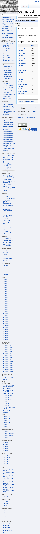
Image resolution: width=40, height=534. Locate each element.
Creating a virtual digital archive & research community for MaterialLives (8, 177)
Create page (6, 57)
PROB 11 (5, 505)
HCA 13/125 (6, 419)
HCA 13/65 (6, 317)
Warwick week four (8, 137)
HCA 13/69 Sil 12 (8, 365)
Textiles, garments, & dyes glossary (9, 182)
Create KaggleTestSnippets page (8, 61)
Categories (22, 101)
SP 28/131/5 (6, 527)
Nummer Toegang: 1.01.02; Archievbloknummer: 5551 (8, 484)
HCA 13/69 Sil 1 (7, 347)
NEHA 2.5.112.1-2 (8, 399)
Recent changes (7, 530)
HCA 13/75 (6, 337)
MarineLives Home (7, 17)
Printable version (7, 73)
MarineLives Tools (8, 240)
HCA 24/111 (6, 457)
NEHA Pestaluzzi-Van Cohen (9, 408)
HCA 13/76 (6, 339)
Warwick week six (8, 141)
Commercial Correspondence (7, 244)
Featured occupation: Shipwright (8, 27)
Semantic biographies (8, 19)
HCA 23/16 (6, 444)
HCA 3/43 (5, 265)
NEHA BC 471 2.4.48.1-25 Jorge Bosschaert (8, 390)
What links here (7, 67)
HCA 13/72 (6, 331)
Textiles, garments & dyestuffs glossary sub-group (8, 164)
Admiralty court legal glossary (8, 195)
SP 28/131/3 (6, 523)
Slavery (5, 226)
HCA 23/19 (6, 450)
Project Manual (7, 238)
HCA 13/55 (6, 297)
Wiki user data (7, 98)
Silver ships (6, 224)
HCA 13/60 (6, 307)
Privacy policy (21, 117)
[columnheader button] (24, 45)
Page (18, 6)
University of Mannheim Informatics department (9, 111)
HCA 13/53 (6, 293)
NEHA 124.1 (6, 403)
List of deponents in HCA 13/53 (8, 128)
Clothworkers (5, 35)
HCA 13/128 (6, 425)
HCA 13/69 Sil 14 (8, 369)
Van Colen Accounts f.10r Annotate (23, 70)
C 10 (4, 514)
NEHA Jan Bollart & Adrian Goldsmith (8, 386)
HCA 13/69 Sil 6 (7, 353)
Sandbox (5, 150)
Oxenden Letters (7, 242)
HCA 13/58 (6, 303)
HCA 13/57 (6, 301)
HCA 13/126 (6, 421)
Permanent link (7, 74)
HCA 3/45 (5, 269)
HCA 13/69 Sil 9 (7, 359)
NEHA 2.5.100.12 (8, 393)
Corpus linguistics (8, 85)
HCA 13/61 (6, 309)
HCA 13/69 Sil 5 (7, 351)
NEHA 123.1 (6, 401)
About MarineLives (30, 117)
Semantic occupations (8, 21)
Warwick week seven (9, 143)
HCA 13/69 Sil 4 (7, 349)
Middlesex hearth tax (9, 230)
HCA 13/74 (6, 335)
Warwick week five (8, 139)
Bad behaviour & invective (7, 216)
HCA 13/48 (6, 284)
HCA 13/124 (6, 417)
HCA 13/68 (6, 323)
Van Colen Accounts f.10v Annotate (23, 77)
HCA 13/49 (6, 285)
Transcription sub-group (8, 160)
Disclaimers (21, 121)
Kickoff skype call (8, 157)
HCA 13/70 (6, 327)
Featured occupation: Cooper (8, 24)
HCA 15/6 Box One (8, 433)
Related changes (7, 69)
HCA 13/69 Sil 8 (7, 357)
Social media (6, 96)
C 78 (4, 518)
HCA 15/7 (5, 437)
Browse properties (8, 78)
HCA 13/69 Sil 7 (7, 355)
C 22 (4, 516)
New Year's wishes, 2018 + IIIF (8, 91)
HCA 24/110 (6, 455)
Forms (5, 254)
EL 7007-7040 (7, 48)
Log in (37, 1)
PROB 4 (5, 501)
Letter (28, 101)
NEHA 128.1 (6, 405)
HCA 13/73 (6, 333)
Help (4, 532)
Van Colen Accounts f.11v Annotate (23, 91)
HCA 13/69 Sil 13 (8, 367)
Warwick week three (8, 135)
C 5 (4, 510)
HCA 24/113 (6, 461)
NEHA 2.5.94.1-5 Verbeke (7, 411)
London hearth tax (8, 228)
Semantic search (7, 258)
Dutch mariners (7, 218)
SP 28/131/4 (6, 525)
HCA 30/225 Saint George (8, 378)
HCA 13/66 (6, 319)
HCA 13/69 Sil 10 (8, 361)
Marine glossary (7, 203)
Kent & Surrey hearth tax (9, 232)
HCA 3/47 (5, 273)
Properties (6, 256)
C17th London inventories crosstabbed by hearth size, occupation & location (9, 187)
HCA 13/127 (6, 423)
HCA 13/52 (6, 292)
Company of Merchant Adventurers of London (8, 32)
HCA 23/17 (6, 446)
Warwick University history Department (8, 107)
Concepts (5, 252)
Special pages (7, 70)
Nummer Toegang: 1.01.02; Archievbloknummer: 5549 (8, 471)
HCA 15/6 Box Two (8, 435)
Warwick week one (8, 131)
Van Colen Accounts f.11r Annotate (23, 84)
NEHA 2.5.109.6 (7, 395)
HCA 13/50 (6, 288)
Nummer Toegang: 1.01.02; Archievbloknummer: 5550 (8, 477)
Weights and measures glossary (8, 209)
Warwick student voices (7, 146)
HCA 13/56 (6, 299)
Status (33, 46)
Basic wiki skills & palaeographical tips (8, 125)
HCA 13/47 (6, 282)
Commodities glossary (9, 198)
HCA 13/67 (6, 321)
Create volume (7, 55)
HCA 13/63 (6, 313)
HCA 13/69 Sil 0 (7, 345)
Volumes (33, 101)
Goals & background (8, 155)
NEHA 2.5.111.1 (7, 397)
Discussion (25, 6)
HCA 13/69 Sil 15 (8, 371)
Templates (6, 260)
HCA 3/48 (5, 275)
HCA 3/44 (5, 267)
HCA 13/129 (6, 427)
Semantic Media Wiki (9, 94)
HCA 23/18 (6, 448)
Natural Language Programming (8, 88)
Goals (4, 120)
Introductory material (8, 122)
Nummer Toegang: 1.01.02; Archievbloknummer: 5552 (8, 490)
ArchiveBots (6, 83)
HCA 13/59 (6, 305)
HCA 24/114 (6, 463)
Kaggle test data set (7, 37)
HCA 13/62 (6, 311)
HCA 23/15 (6, 442)
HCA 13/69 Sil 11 (8, 363)
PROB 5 (5, 503)
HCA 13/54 (6, 295)
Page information (8, 76)
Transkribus (6, 114)
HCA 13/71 (6, 329)
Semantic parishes (7, 30)
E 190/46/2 (6, 496)
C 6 (4, 512)
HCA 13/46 (6, 280)
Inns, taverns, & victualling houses (8, 221)
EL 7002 (5, 50)
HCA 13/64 (6, 315)
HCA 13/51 (6, 289)
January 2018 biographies (7, 168)
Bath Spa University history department (8, 103)
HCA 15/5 (5, 431)
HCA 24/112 (6, 459)
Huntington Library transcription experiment (8, 45)
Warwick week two (8, 133)
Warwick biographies (8, 148)
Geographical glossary (6, 201)
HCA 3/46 (5, 271)
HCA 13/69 (6, 325)
